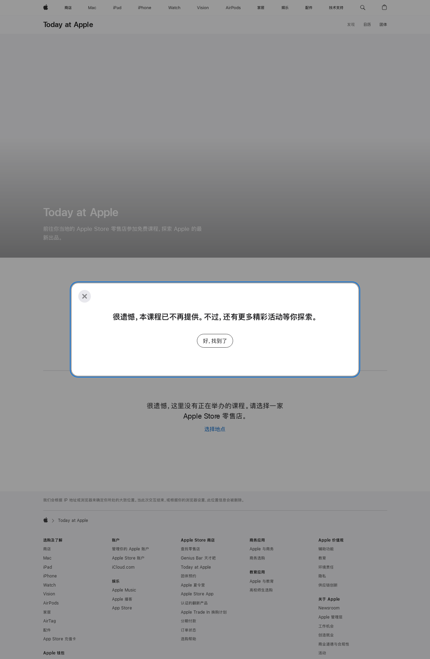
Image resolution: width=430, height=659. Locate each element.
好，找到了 (215, 341)
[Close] (84, 296)
